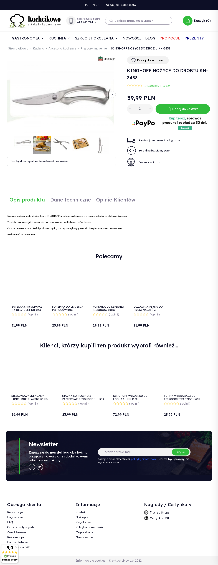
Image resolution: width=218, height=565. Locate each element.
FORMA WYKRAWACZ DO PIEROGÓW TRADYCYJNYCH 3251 (182, 399)
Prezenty (194, 38)
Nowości (132, 38)
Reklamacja (15, 537)
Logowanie (15, 517)
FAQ (10, 522)
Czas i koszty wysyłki (21, 527)
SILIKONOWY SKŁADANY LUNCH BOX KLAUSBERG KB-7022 (30, 399)
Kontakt (81, 512)
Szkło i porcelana (95, 38)
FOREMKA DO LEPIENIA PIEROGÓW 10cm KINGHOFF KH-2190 (108, 310)
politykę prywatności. (144, 459)
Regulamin (83, 522)
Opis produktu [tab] (27, 199)
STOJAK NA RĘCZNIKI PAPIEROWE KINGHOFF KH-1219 (83, 397)
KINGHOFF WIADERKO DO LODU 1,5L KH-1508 (130, 397)
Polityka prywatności (90, 527)
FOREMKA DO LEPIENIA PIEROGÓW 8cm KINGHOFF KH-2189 (67, 310)
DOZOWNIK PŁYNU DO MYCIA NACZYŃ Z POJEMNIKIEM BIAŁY (148, 310)
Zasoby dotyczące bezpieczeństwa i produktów (39, 161)
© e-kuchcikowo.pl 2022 (125, 560)
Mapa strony (84, 532)
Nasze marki (84, 537)
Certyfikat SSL (160, 518)
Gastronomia (26, 38)
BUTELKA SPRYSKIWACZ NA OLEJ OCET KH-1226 (26, 308)
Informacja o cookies (90, 560)
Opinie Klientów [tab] (115, 199)
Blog (150, 38)
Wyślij (180, 452)
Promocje (170, 38)
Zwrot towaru (16, 532)
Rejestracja (15, 512)
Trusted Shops (159, 512)
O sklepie (82, 517)
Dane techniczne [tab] (70, 199)
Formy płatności (18, 542)
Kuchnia (58, 38)
